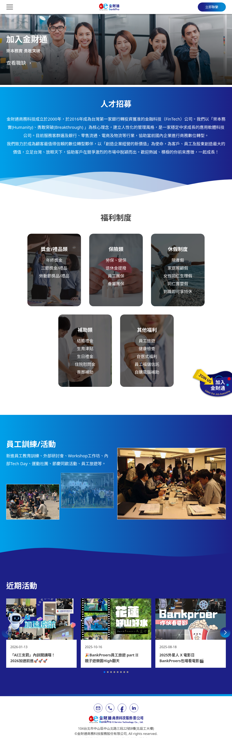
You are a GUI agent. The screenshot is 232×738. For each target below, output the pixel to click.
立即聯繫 (211, 7)
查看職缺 (16, 62)
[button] (7, 632)
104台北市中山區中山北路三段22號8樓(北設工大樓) (116, 728)
